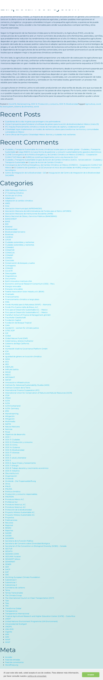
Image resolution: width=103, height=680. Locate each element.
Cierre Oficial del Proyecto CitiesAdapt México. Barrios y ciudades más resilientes (40, 134)
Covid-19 (12, 104)
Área (7, 206)
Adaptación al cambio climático (19, 201)
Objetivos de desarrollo (15, 434)
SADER (8, 533)
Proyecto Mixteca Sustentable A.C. (20, 512)
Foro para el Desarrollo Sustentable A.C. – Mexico (26, 310)
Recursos (9, 523)
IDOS (7, 354)
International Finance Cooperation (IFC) (22, 390)
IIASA (7, 359)
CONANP (9, 255)
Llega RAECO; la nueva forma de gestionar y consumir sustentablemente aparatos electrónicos (60, 152)
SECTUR (8, 549)
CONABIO (9, 247)
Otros (7, 484)
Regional (9, 525)
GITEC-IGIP (10, 330)
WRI (7, 634)
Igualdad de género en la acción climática (23, 356)
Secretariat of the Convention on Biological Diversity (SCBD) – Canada (35, 546)
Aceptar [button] (90, 675)
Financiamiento (12, 297)
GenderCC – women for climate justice (22, 328)
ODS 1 (7, 437)
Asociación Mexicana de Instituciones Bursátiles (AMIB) (29, 214)
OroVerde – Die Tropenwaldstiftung (20, 481)
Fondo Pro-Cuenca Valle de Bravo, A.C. (21, 307)
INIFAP (8, 380)
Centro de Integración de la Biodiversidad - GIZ (25, 173)
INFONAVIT (10, 377)
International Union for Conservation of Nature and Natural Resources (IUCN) (38, 393)
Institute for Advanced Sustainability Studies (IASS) (27, 385)
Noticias (8, 429)
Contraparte (10, 266)
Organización (11, 476)
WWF (7, 639)
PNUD (8, 486)
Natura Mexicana (12, 427)
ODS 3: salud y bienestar (15, 458)
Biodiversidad (11, 229)
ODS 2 (8, 455)
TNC (7, 606)
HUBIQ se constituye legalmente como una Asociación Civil (52, 157)
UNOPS (8, 626)
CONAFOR (9, 250)
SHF (7, 572)
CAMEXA (9, 237)
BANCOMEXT (11, 219)
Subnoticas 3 (10, 580)
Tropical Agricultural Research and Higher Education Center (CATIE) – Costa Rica (40, 616)
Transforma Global (13, 608)
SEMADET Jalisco (12, 559)
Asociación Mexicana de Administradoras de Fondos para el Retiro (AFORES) (38, 211)
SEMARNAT (10, 562)
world (36, 106)
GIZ (6, 333)
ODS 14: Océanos (12, 447)
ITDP (7, 395)
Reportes (9, 530)
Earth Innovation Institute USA (18, 281)
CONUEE (9, 268)
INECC (8, 375)
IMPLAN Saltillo (12, 369)
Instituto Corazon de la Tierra (17, 388)
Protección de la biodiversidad (18, 510)
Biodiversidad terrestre (15, 232)
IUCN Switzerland (12, 406)
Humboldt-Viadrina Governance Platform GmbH (26, 349)
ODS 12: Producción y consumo (44, 104)
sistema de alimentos (23, 106)
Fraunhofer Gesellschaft (15, 317)
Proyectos (9, 517)
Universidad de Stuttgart (16, 624)
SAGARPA (9, 538)
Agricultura (90, 104)
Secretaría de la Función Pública (19, 541)
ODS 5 (8, 460)
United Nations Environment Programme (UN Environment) (31, 621)
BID (7, 224)
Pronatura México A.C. (14, 499)
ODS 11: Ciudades (12, 439)
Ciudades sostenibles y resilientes (19, 242)
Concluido (9, 260)
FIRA (7, 302)
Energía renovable (13, 286)
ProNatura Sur (11, 502)
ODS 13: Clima (11, 445)
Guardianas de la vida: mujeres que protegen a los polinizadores (32, 121)
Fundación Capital (13, 320)
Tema (7, 590)
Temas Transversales (14, 593)
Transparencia (11, 611)
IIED (7, 364)
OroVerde (9, 478)
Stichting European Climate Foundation (22, 577)
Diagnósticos (11, 276)
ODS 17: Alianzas (12, 452)
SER (7, 567)
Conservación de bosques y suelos (20, 263)
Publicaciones (11, 520)
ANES (7, 203)
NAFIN (8, 424)
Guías (7, 346)
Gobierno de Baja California (17, 343)
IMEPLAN (9, 367)
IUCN (7, 401)
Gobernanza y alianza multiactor (19, 341)
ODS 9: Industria (12, 471)
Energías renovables (14, 289)
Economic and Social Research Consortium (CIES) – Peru (29, 284)
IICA (7, 362)
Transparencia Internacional (17, 613)
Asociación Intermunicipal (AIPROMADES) (23, 208)
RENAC (8, 528)
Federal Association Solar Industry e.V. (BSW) (24, 291)
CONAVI (8, 258)
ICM (7, 351)
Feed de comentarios (14, 662)
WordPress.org (11, 665)
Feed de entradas (12, 660)
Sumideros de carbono (15, 588)
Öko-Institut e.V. (12, 473)
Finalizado (9, 294)
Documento (10, 278)
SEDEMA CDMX (12, 554)
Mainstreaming (23, 104)
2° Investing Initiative (14, 193)
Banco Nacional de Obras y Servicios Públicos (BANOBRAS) (31, 216)
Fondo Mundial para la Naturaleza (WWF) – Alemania (28, 304)
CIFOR (8, 240)
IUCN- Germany (12, 408)
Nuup (7, 432)
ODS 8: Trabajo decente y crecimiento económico (26, 468)
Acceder (8, 657)
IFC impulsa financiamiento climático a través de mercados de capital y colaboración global (45, 127)
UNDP (8, 619)
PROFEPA (9, 497)
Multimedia (10, 421)
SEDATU (9, 551)
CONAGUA (10, 253)
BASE (7, 221)
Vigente (8, 632)
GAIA (7, 325)
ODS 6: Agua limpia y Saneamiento (20, 463)
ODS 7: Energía (11, 465)
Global (8, 336)
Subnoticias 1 (11, 582)
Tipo (7, 600)
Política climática (12, 491)
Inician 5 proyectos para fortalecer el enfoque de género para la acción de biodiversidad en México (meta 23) (52, 124)
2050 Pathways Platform (16, 190)
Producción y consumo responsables (21, 494)
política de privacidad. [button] (37, 676)
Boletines (9, 234)
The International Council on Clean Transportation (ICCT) (29, 598)
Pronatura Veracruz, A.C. (15, 504)
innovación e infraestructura (17, 382)
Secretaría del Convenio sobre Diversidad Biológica (27, 543)
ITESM (8, 398)
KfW (7, 411)
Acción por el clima (13, 195)
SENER (8, 564)
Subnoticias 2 (11, 585)
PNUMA (8, 489)
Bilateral (8, 227)
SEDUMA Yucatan (13, 556)
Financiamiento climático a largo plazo (22, 299)
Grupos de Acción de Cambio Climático (45, 162)
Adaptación (10, 198)
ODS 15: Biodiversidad (68, 104)
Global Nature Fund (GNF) (16, 338)
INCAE (8, 372)
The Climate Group (13, 595)
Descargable (10, 273)
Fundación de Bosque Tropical (18, 323)
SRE (7, 575)
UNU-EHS (9, 629)
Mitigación (10, 416)
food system (8, 106)
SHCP (7, 569)
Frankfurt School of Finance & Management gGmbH (28, 315)
